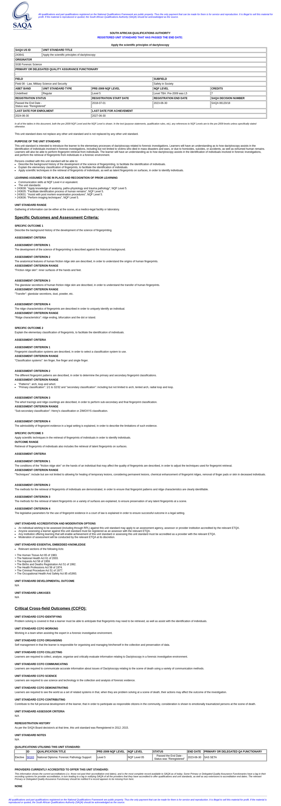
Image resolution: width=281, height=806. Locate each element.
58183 (30, 757)
